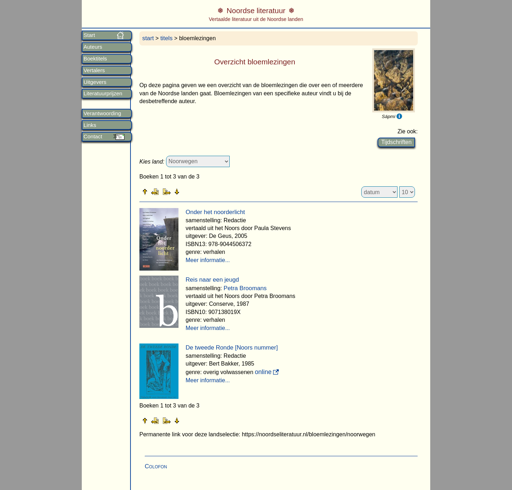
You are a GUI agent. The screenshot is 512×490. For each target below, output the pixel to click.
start (148, 38)
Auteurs (93, 47)
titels (166, 38)
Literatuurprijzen (103, 93)
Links (90, 125)
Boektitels (95, 59)
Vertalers (94, 70)
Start (89, 35)
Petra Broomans (245, 288)
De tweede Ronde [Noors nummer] (232, 347)
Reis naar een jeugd (212, 279)
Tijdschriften (396, 142)
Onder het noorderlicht (215, 212)
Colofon (156, 466)
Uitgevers (95, 82)
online (263, 372)
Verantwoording (102, 113)
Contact (93, 136)
